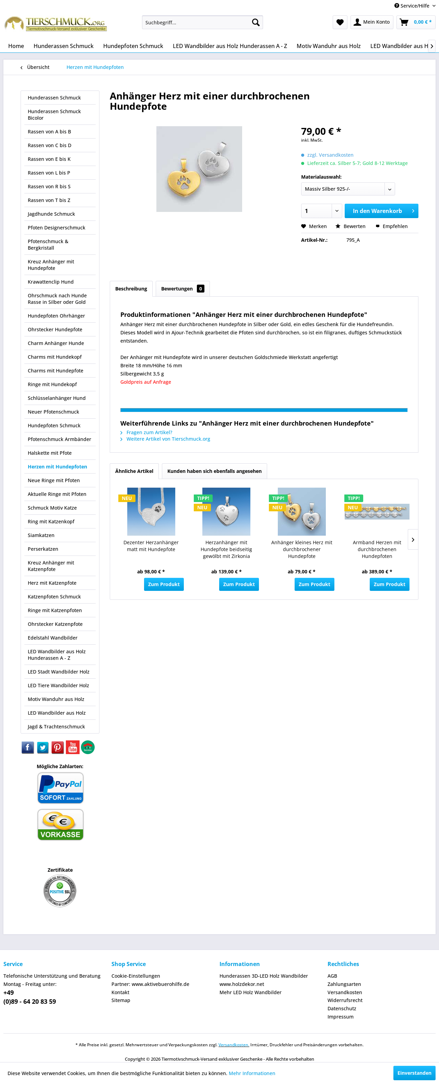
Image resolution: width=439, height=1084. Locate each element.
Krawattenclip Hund (51, 281)
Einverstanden (414, 1073)
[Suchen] (256, 22)
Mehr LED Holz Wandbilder (251, 992)
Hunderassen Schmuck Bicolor (54, 114)
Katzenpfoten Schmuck (54, 596)
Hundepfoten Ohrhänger (56, 315)
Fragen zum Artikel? (146, 432)
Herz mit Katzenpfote (52, 583)
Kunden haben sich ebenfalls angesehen (214, 471)
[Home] (16, 45)
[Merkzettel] (340, 22)
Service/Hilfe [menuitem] (412, 5)
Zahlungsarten (344, 984)
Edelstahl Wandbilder (53, 637)
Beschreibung (131, 288)
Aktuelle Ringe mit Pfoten (57, 494)
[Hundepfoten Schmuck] (133, 45)
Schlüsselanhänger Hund (57, 398)
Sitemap (120, 1000)
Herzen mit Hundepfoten (57, 466)
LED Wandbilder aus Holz (57, 713)
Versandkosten (345, 992)
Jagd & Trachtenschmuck (56, 726)
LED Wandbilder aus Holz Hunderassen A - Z (57, 654)
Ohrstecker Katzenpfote (55, 624)
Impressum (341, 1016)
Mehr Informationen (252, 1073)
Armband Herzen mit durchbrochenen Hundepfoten (377, 549)
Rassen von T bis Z (49, 200)
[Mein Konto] (372, 22)
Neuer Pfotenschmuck (53, 411)
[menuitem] (202, 22)
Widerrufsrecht (345, 1000)
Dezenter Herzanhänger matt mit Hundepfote (151, 545)
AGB (332, 976)
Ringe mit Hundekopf (52, 384)
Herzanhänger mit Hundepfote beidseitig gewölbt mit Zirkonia (226, 549)
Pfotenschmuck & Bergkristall (48, 244)
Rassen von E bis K (49, 159)
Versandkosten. (233, 1045)
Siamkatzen (41, 535)
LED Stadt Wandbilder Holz (59, 671)
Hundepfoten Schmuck (54, 425)
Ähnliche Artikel (134, 471)
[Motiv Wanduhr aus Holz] (329, 45)
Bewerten (351, 226)
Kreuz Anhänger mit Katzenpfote (51, 565)
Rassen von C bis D (49, 145)
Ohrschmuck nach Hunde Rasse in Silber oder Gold (57, 298)
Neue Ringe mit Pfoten (54, 480)
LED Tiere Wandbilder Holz (58, 685)
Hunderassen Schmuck (54, 97)
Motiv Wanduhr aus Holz (56, 699)
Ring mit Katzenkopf (51, 521)
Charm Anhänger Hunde (56, 343)
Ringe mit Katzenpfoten (55, 610)
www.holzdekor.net (242, 984)
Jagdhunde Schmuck (51, 214)
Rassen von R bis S (49, 186)
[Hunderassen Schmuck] (63, 45)
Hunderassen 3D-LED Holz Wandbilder (264, 976)
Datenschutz (342, 1008)
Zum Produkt (164, 584)
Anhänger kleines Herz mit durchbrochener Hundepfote (301, 549)
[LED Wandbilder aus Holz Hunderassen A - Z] (230, 45)
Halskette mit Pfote (50, 453)
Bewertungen (182, 289)
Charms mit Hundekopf (55, 357)
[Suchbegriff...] (202, 22)
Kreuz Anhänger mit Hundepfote (51, 264)
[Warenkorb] (416, 22)
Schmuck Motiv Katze (52, 507)
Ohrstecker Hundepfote (55, 329)
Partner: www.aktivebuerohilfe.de (150, 984)
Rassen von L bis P (49, 172)
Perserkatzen (43, 549)
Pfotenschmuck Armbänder (59, 439)
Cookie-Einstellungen (135, 976)
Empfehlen (392, 226)
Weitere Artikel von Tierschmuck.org (165, 439)
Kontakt (120, 992)
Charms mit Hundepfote (55, 370)
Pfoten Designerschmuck (56, 227)
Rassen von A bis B (49, 131)
